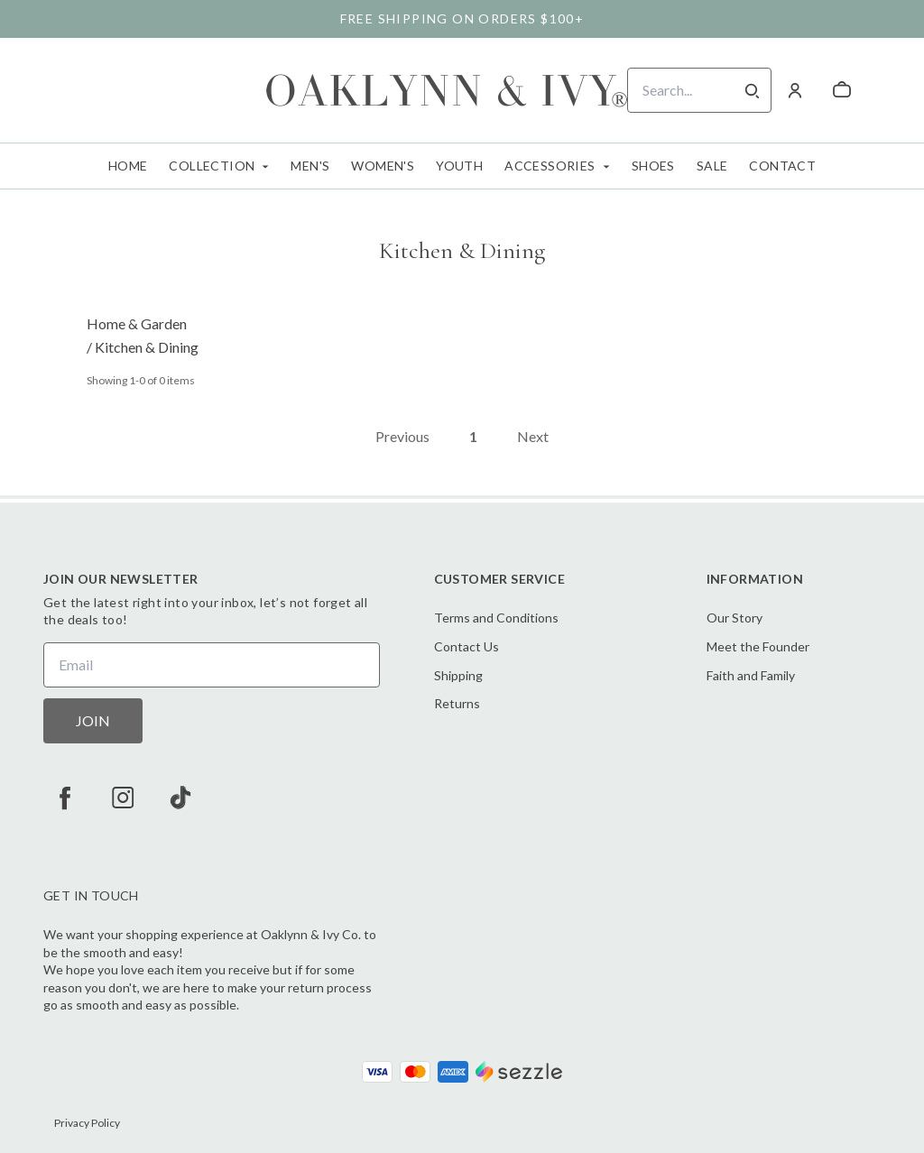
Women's (382, 165)
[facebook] (65, 797)
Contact (782, 165)
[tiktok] (180, 797)
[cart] (842, 90)
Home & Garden (137, 323)
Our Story (734, 617)
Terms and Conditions (496, 617)
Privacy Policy (87, 1123)
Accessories (549, 165)
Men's (310, 165)
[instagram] (122, 797)
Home (128, 165)
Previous (402, 436)
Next (533, 436)
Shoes (653, 165)
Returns (457, 703)
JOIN (93, 720)
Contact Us (466, 646)
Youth (459, 165)
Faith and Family (751, 675)
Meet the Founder (758, 646)
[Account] (795, 90)
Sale (712, 165)
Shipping (458, 675)
